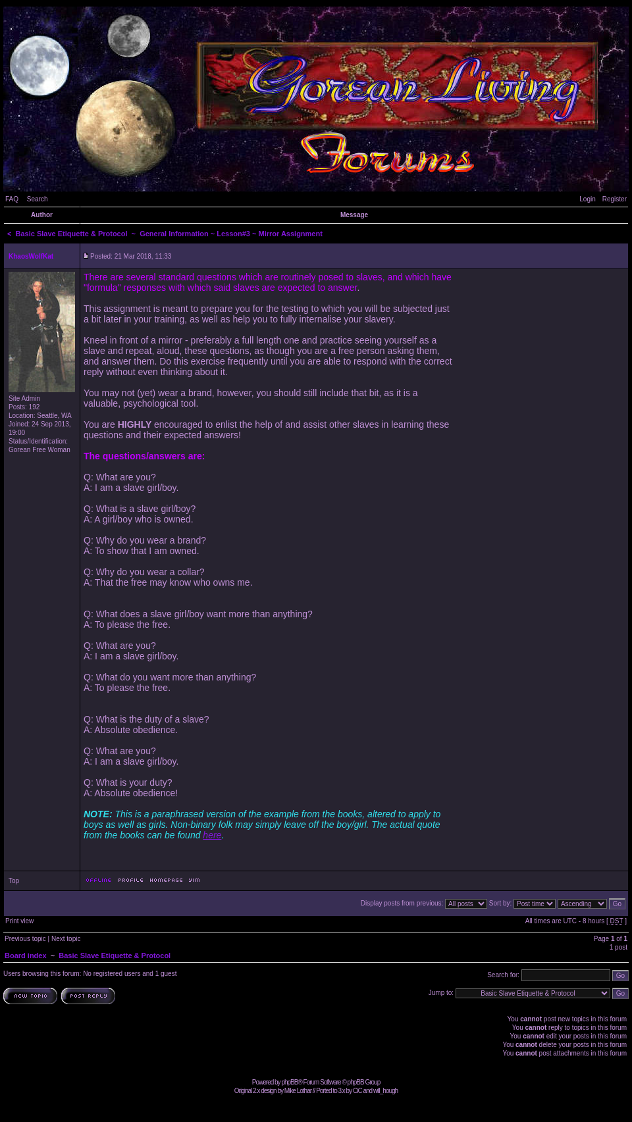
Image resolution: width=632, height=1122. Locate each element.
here (212, 835)
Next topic (65, 938)
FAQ (11, 199)
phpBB (289, 1082)
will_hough (385, 1090)
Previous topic (25, 938)
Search (37, 199)
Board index (26, 955)
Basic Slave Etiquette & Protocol (72, 234)
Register (614, 199)
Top (14, 880)
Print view (19, 921)
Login (587, 199)
